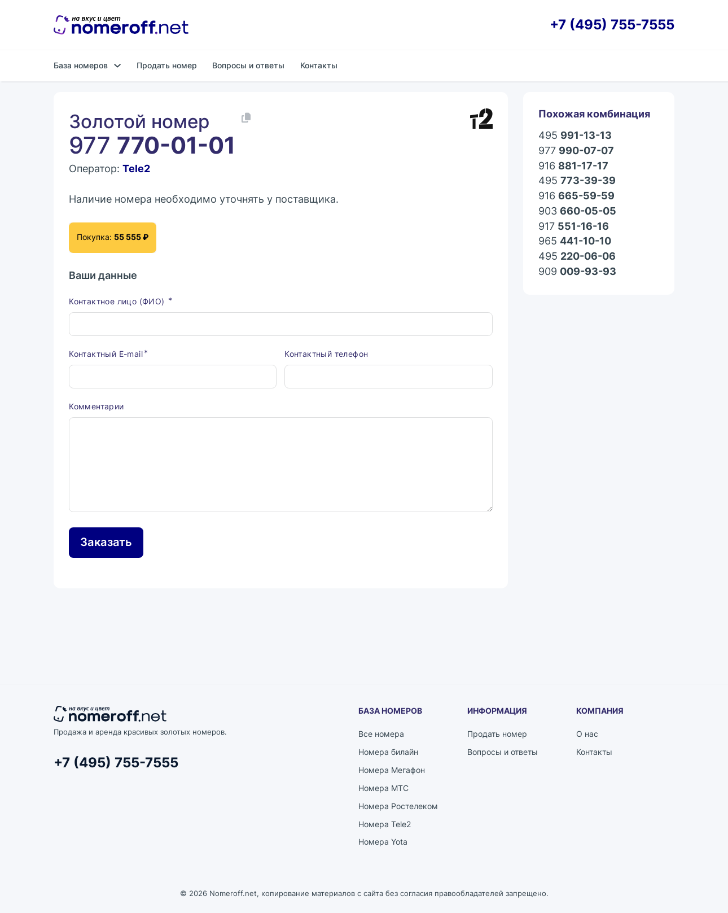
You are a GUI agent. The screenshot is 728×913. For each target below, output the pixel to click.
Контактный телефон (326, 354)
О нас (587, 734)
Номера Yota (382, 841)
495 (575, 135)
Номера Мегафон (391, 770)
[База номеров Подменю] (117, 65)
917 (573, 226)
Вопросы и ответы (248, 65)
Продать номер (167, 65)
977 (576, 151)
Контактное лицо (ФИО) (118, 301)
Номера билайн (388, 752)
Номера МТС (383, 788)
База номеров (81, 65)
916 (573, 166)
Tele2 (136, 168)
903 (577, 211)
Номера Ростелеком (398, 806)
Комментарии (96, 406)
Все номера (381, 734)
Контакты (318, 65)
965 (574, 241)
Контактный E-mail (106, 354)
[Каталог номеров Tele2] (481, 118)
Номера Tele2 (384, 824)
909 (577, 271)
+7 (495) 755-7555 (612, 25)
